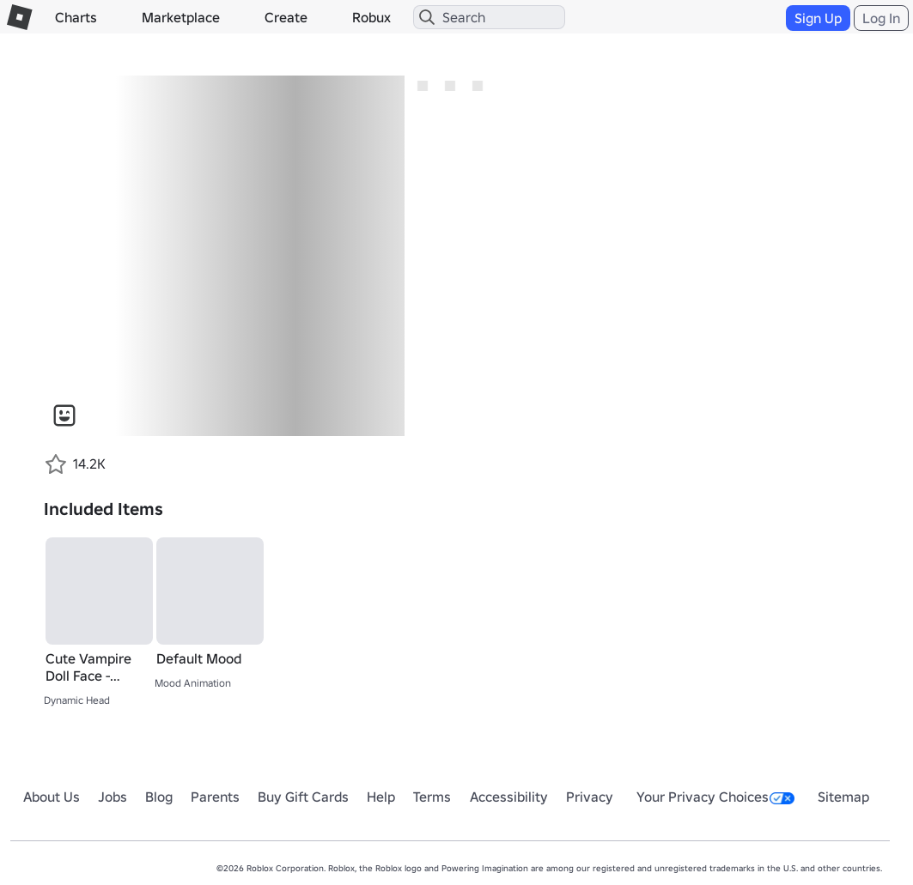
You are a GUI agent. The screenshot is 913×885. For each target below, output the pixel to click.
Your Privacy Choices (715, 796)
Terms (432, 796)
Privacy (589, 796)
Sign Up (818, 18)
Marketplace (181, 17)
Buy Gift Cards (303, 796)
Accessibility (509, 796)
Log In (881, 18)
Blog (159, 796)
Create (286, 17)
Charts (76, 17)
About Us (51, 796)
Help (381, 796)
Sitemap (843, 796)
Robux (371, 17)
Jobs (112, 796)
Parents (215, 796)
